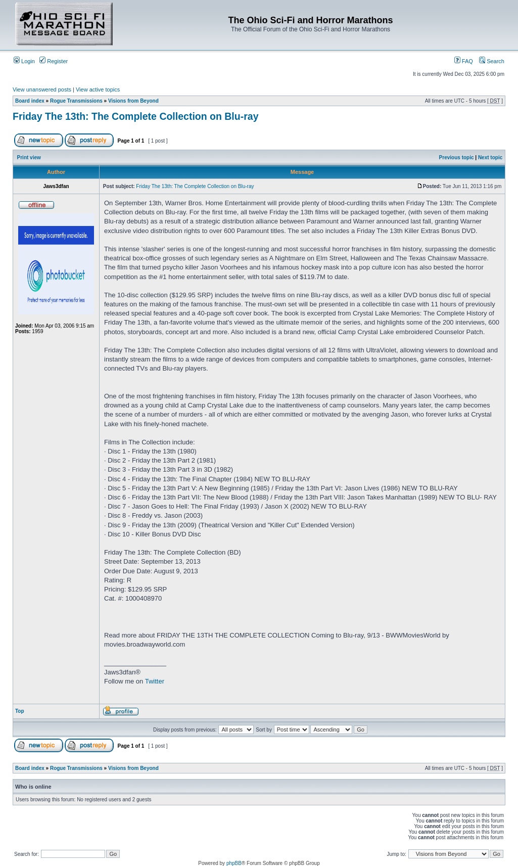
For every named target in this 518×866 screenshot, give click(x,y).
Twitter (154, 681)
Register (53, 61)
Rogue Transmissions (76, 101)
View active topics (98, 89)
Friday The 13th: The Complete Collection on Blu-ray (135, 116)
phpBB (234, 863)
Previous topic (456, 157)
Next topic (490, 157)
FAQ (463, 61)
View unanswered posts (42, 89)
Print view (29, 157)
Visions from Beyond (133, 101)
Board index (29, 101)
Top (19, 711)
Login (24, 61)
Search (491, 61)
